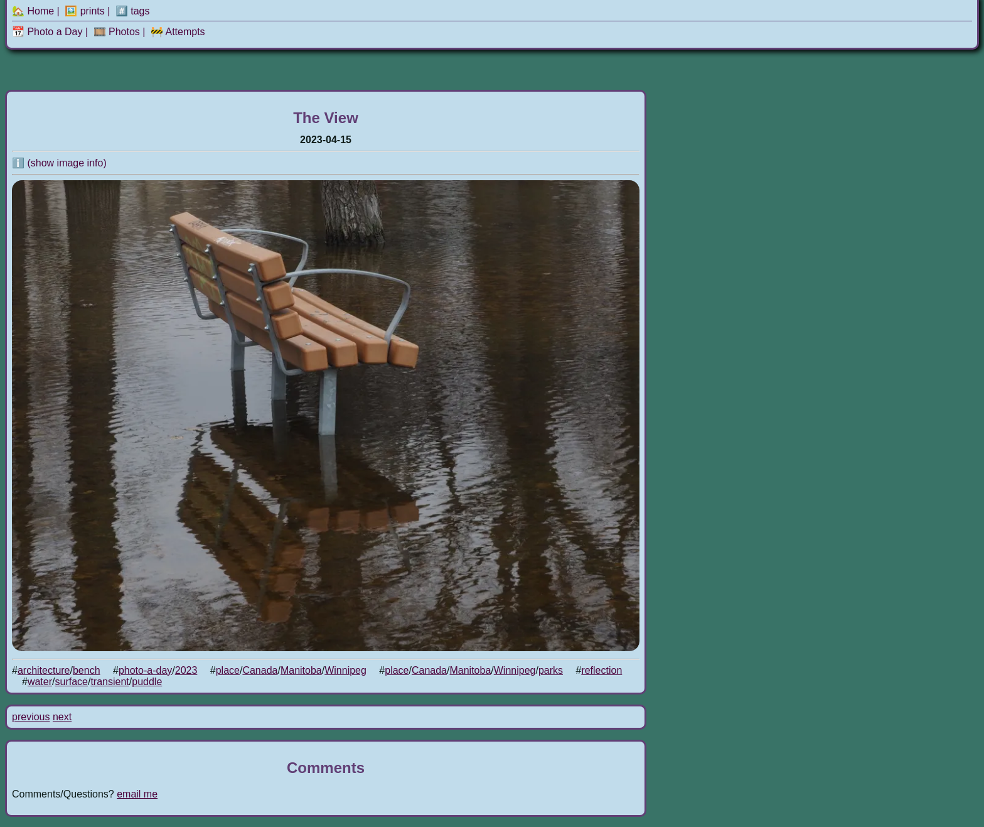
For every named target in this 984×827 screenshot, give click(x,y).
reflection (601, 670)
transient (109, 681)
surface (71, 681)
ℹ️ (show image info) (59, 163)
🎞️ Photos (117, 31)
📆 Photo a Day (47, 31)
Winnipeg (345, 670)
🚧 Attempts (178, 31)
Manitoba (301, 670)
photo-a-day (145, 670)
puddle (147, 681)
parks (550, 670)
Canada (259, 670)
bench (86, 670)
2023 (186, 670)
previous (31, 716)
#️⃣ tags (132, 11)
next (62, 716)
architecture (44, 670)
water (40, 681)
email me (137, 794)
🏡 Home (33, 11)
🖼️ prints (85, 11)
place (228, 670)
